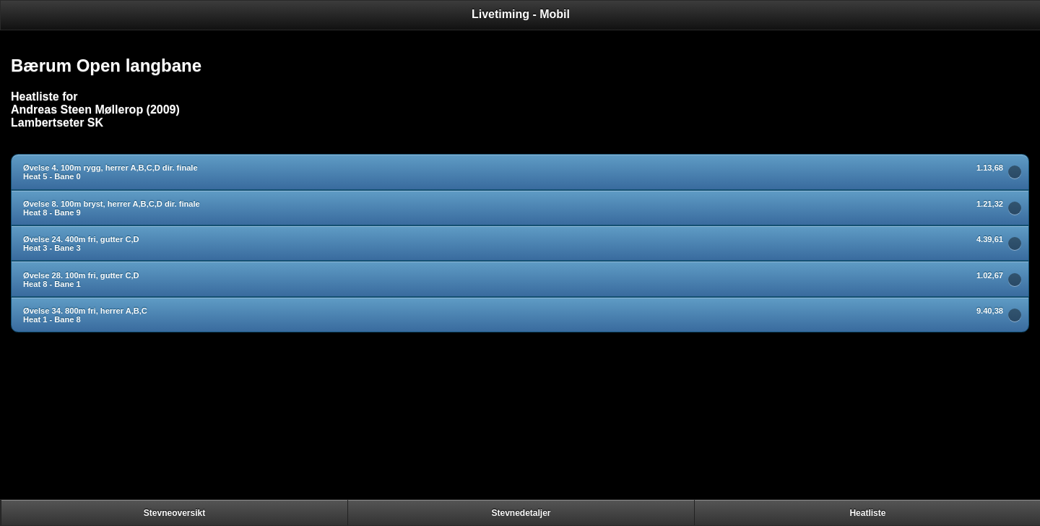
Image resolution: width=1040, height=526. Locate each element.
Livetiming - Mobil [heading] (521, 14)
